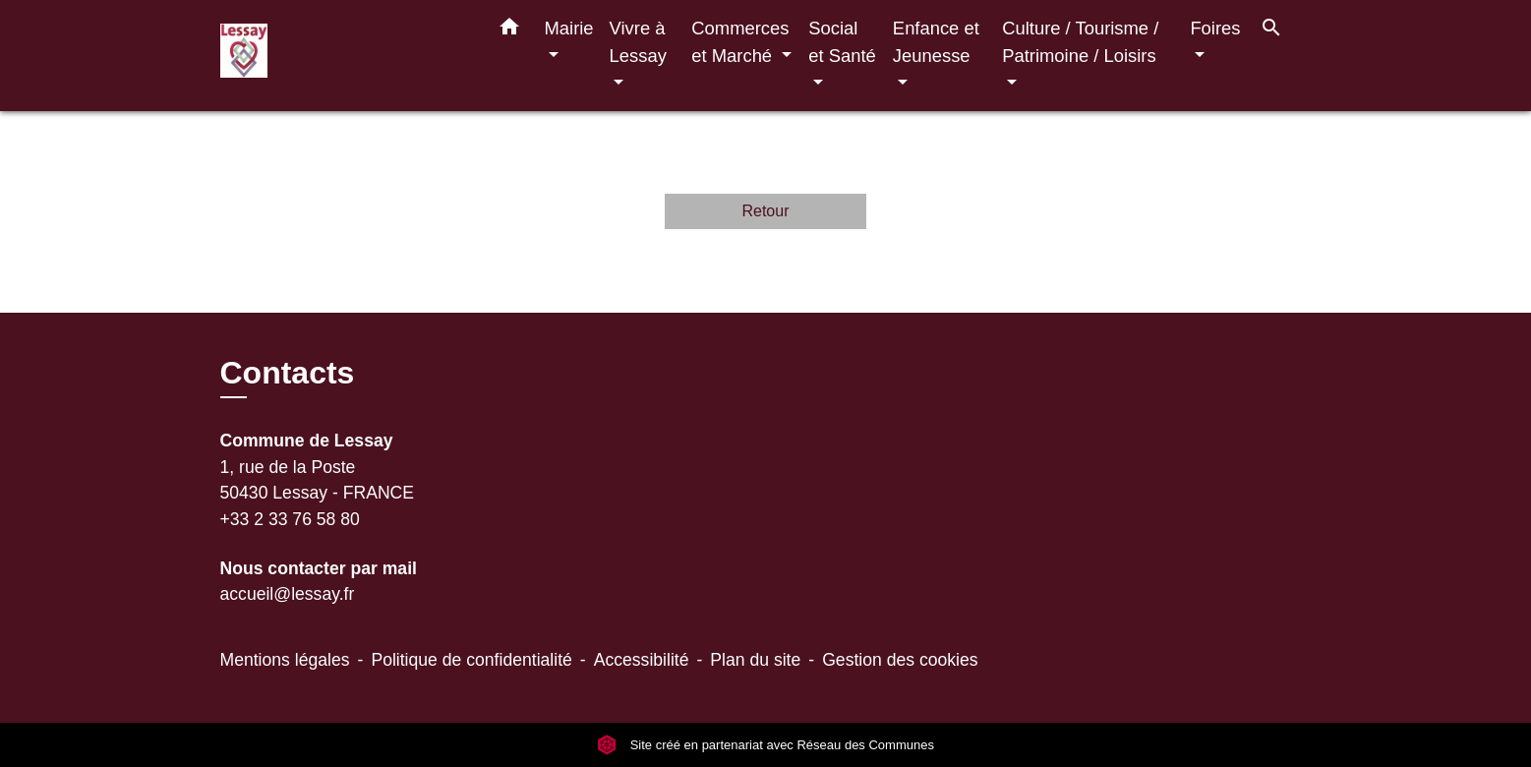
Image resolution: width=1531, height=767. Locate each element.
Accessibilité (641, 660)
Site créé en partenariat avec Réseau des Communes (765, 745)
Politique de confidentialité (471, 660)
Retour (765, 211)
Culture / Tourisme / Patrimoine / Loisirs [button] (1080, 42)
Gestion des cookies (899, 660)
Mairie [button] (569, 28)
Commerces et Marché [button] (740, 42)
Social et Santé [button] (842, 42)
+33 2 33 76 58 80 (290, 519)
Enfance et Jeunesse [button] (936, 42)
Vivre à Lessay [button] (638, 42)
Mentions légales (285, 660)
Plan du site (755, 660)
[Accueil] (343, 55)
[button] (509, 30)
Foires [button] (1215, 28)
